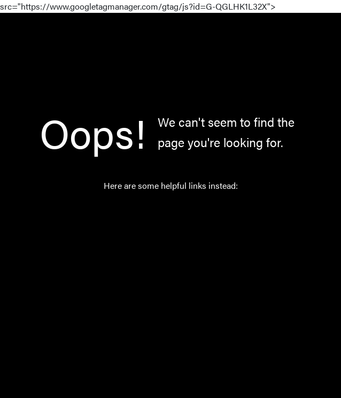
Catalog (159, 238)
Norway (159, 263)
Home (156, 213)
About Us (162, 288)
